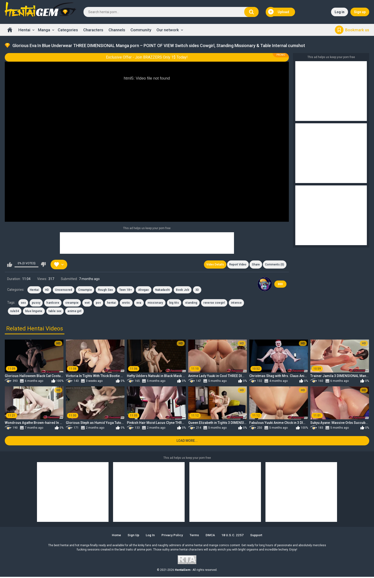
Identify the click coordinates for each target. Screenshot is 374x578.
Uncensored (63, 290)
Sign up (360, 12)
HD (47, 290)
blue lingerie (33, 311)
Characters (93, 29)
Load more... (187, 442)
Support (259, 536)
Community (140, 29)
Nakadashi (162, 290)
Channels (117, 29)
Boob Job (182, 290)
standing (191, 303)
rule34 (14, 311)
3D (197, 290)
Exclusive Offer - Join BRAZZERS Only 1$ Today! (147, 57)
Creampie (85, 290)
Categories (68, 29)
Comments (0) (274, 264)
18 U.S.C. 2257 (235, 536)
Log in (339, 12)
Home (10, 30)
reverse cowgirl (214, 303)
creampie (71, 303)
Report (236, 264)
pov (98, 303)
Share (255, 264)
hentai (111, 303)
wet (87, 303)
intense (236, 303)
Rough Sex (105, 290)
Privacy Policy (172, 536)
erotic (126, 303)
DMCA (212, 536)
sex (23, 303)
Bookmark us (357, 29)
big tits (174, 303)
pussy (36, 303)
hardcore (53, 303)
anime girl (74, 311)
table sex (55, 311)
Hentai (24, 29)
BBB (280, 284)
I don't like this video (43, 264)
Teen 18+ (125, 290)
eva (138, 303)
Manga (44, 29)
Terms (195, 536)
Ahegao (143, 290)
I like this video (9, 264)
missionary (155, 303)
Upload (278, 12)
